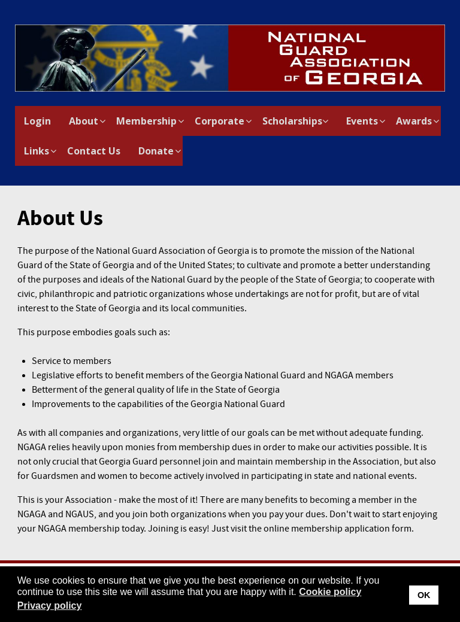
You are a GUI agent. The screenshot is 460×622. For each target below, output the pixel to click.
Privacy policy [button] (49, 605)
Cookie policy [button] (330, 592)
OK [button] (424, 595)
